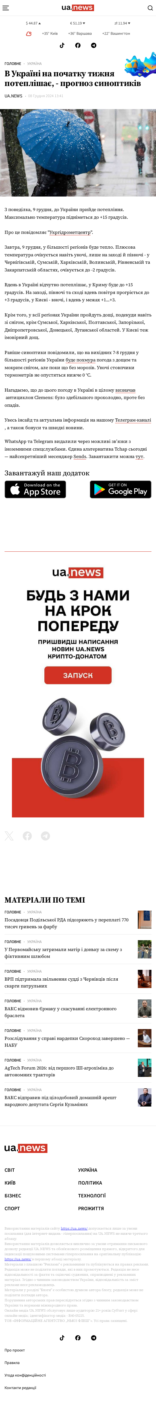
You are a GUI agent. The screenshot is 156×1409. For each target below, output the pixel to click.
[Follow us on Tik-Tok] (62, 45)
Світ (10, 1170)
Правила (12, 1363)
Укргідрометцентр (70, 232)
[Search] (150, 8)
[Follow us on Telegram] (94, 45)
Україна (34, 64)
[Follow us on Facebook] (78, 45)
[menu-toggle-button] (5, 8)
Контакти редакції (20, 1388)
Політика (90, 1183)
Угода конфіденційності (25, 1375)
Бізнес (13, 1196)
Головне (13, 64)
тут (139, 456)
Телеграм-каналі (133, 420)
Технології (92, 1196)
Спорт (12, 1208)
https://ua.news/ (74, 1228)
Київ (10, 1183)
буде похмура (80, 360)
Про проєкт (15, 1350)
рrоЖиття (91, 1208)
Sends (80, 456)
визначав (125, 390)
